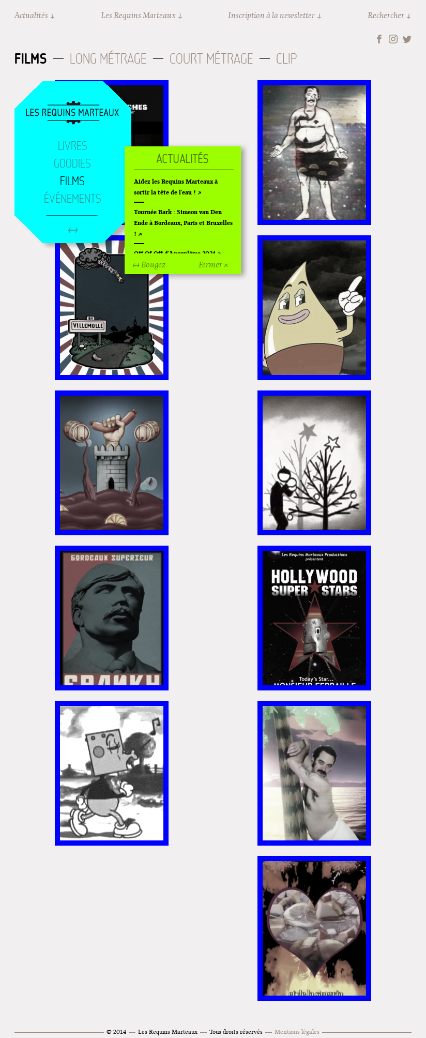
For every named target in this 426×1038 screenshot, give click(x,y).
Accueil (72, 113)
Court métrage (211, 59)
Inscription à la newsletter (271, 15)
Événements (72, 198)
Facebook (379, 39)
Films (30, 58)
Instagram (393, 39)
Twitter (407, 39)
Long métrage (108, 59)
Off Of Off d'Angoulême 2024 (175, 253)
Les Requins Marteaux (138, 15)
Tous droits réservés (236, 1031)
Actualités (31, 15)
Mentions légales (297, 1031)
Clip (286, 59)
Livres (72, 146)
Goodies (72, 163)
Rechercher (386, 15)
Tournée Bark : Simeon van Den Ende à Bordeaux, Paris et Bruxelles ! (183, 222)
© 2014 (116, 1031)
